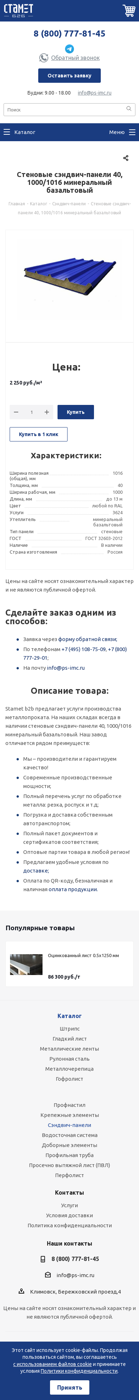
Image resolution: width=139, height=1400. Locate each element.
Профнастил (69, 1105)
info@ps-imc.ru (94, 93)
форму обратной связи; (87, 639)
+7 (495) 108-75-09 (83, 649)
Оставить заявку (69, 75)
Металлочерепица (69, 1069)
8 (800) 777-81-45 (69, 33)
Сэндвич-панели (69, 1125)
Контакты (69, 1192)
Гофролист (69, 1079)
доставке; (36, 871)
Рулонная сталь (69, 1059)
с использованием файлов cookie (52, 1364)
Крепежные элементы (69, 1115)
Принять (69, 1387)
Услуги (69, 1205)
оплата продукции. (73, 889)
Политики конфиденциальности (79, 1371)
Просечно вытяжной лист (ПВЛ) (69, 1165)
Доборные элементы (69, 1145)
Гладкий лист (70, 1039)
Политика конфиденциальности (70, 1225)
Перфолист (69, 1175)
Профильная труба (69, 1155)
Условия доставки (69, 1215)
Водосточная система (70, 1135)
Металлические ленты (69, 1049)
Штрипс (70, 1029)
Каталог (70, 1016)
